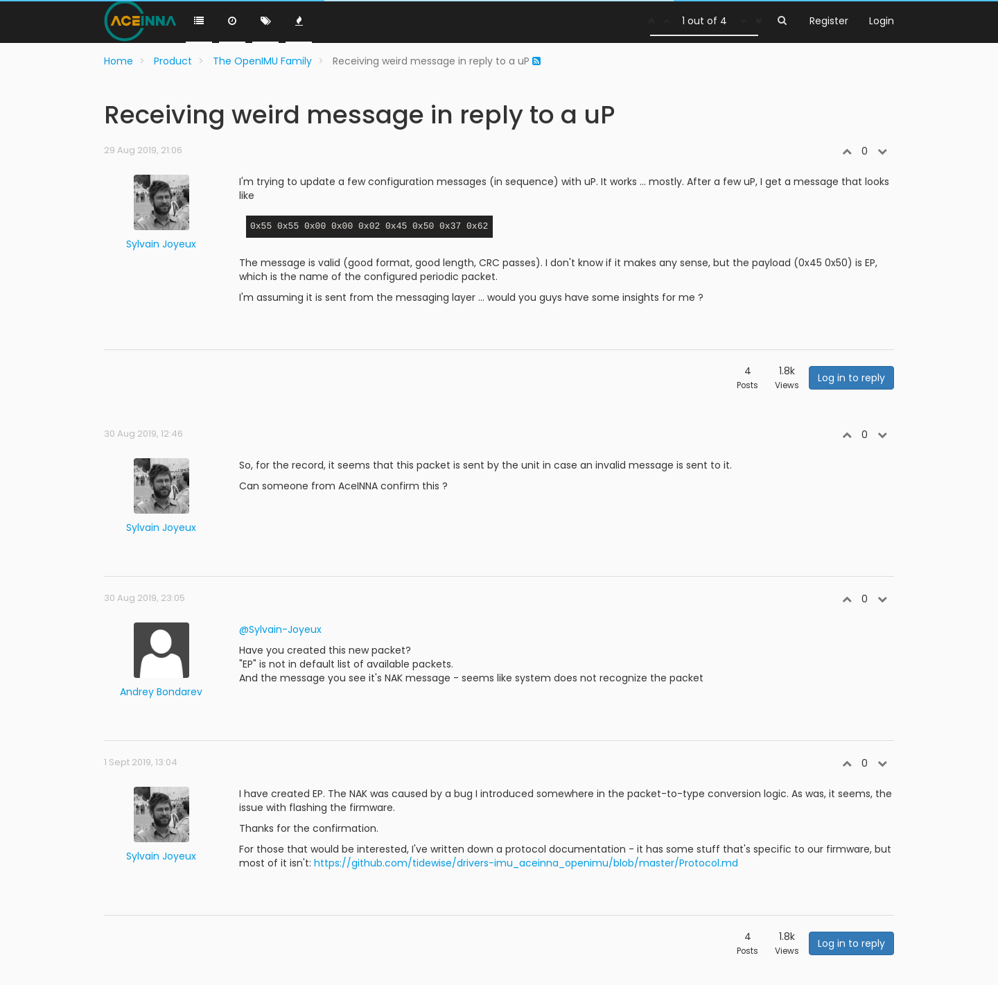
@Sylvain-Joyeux (280, 629)
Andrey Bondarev (161, 692)
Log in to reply (851, 378)
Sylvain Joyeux (161, 244)
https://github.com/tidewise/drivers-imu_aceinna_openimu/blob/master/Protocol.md (526, 863)
